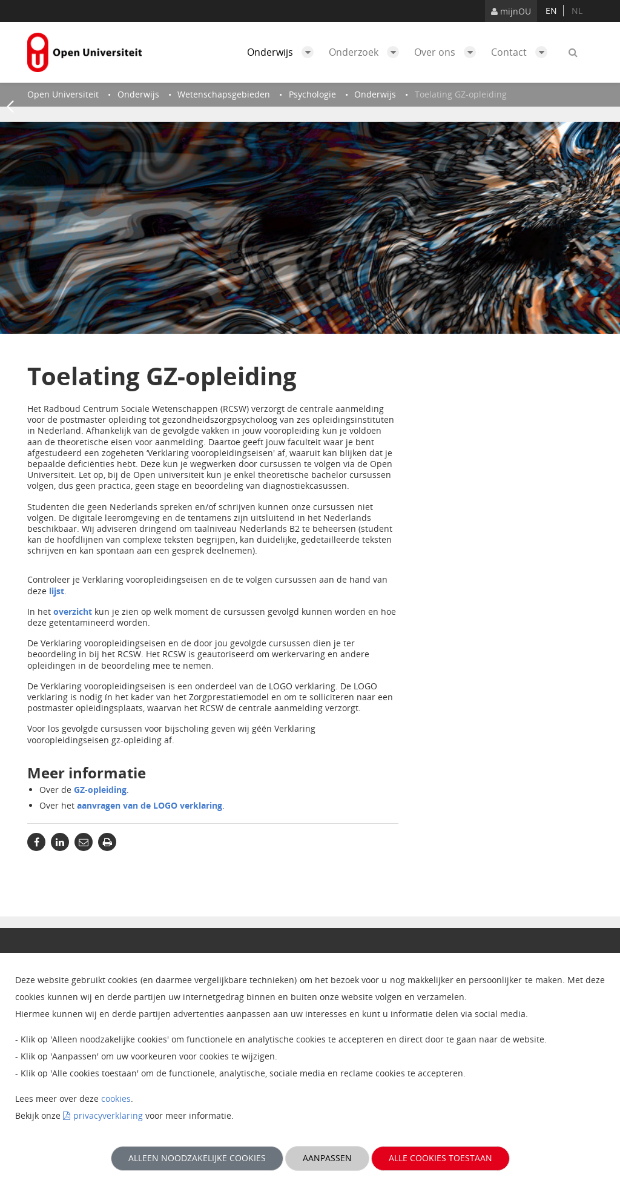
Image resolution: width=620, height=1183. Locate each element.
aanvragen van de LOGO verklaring (149, 805)
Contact (522, 52)
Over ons (448, 52)
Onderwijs (283, 52)
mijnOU (511, 11)
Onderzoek (367, 52)
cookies (116, 1098)
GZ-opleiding (100, 789)
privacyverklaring (108, 1115)
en (551, 10)
